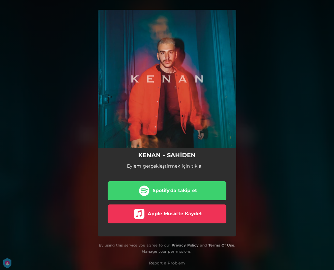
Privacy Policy (185, 245)
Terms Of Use (221, 245)
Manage (149, 251)
